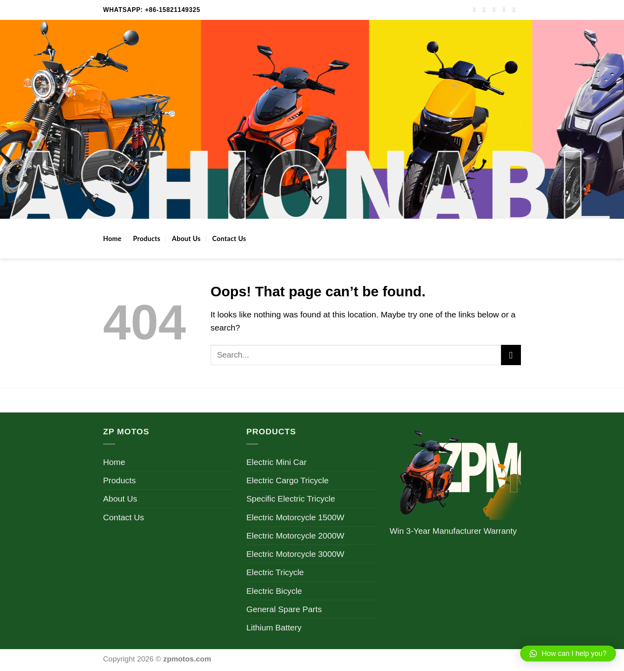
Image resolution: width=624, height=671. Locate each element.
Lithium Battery (274, 627)
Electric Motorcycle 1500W (295, 517)
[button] (568, 653)
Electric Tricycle (275, 572)
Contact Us (229, 239)
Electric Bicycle (274, 590)
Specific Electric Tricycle (290, 498)
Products (146, 239)
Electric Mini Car (276, 462)
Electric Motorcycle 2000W (295, 535)
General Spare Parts (284, 609)
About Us (186, 239)
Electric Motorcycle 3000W (295, 553)
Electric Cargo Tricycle (287, 480)
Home (112, 239)
